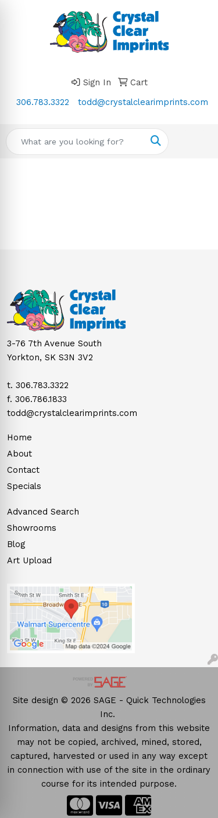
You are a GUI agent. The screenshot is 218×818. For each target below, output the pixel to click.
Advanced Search (43, 511)
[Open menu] (194, 141)
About (19, 453)
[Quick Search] (75, 141)
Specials (24, 486)
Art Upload (29, 560)
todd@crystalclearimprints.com (143, 102)
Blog (16, 544)
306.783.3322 (42, 102)
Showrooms (31, 528)
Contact (23, 470)
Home (19, 437)
